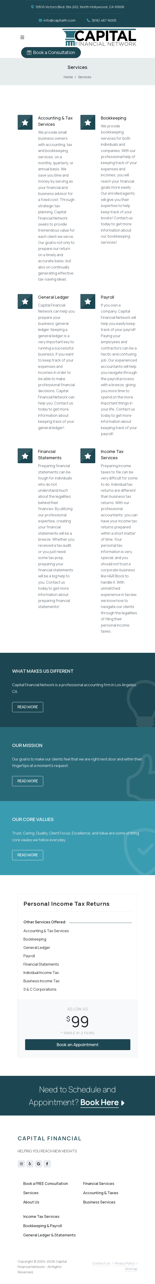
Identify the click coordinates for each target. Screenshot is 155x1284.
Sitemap (131, 1269)
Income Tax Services (41, 1216)
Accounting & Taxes (100, 1192)
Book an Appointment (78, 1044)
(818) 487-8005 (101, 20)
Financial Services (98, 1183)
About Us (31, 1202)
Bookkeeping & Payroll (42, 1225)
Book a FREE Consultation (45, 1183)
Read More (27, 706)
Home (68, 77)
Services (31, 1192)
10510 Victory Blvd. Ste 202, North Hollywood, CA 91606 (77, 6)
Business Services (99, 1202)
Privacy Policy (125, 1263)
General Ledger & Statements (49, 1235)
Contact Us (101, 1263)
